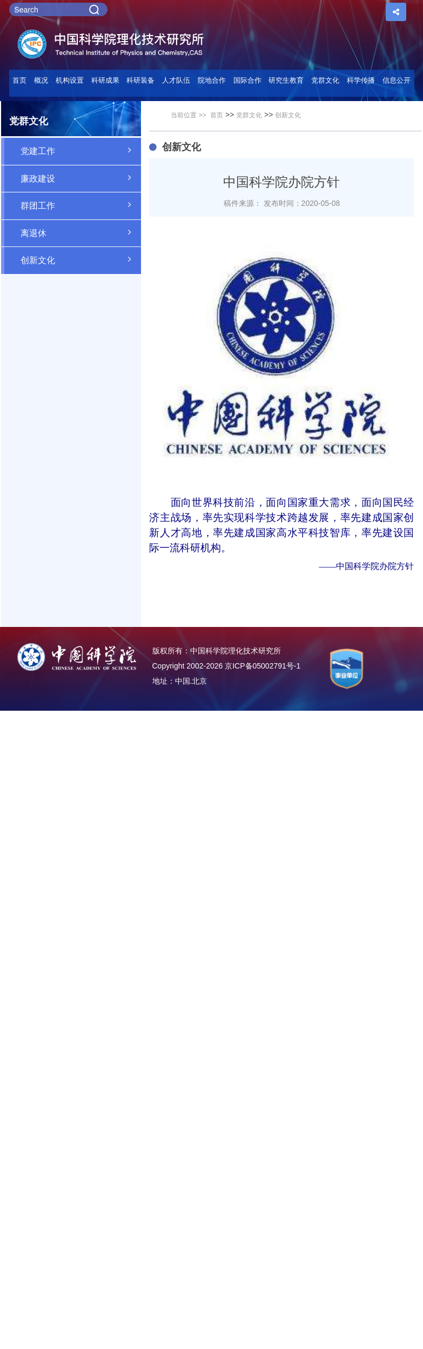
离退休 (81, 232)
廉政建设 (81, 177)
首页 (19, 80)
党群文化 (249, 115)
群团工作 (81, 204)
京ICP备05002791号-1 (262, 666)
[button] (141, 83)
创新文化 (81, 259)
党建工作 (81, 150)
